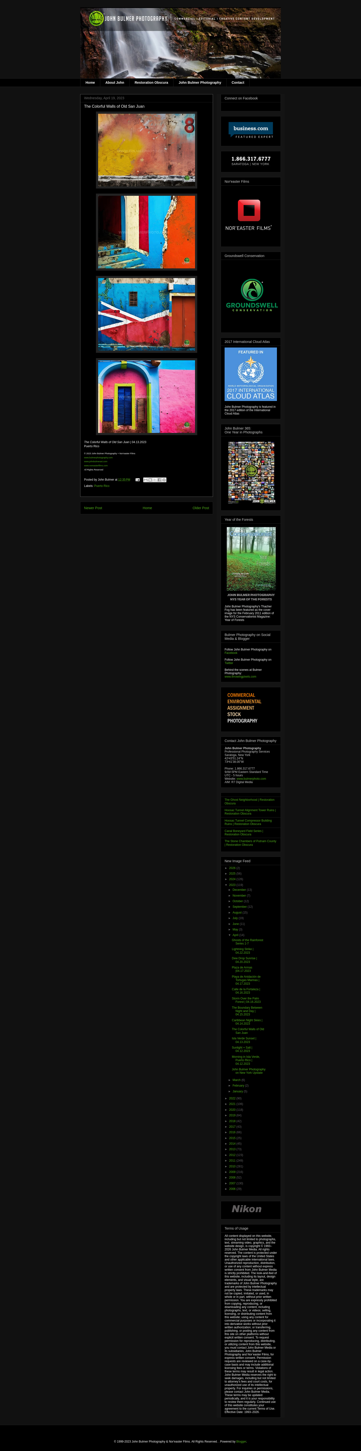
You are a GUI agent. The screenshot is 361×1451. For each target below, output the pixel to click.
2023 (232, 885)
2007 (232, 1183)
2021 (232, 1104)
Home (90, 82)
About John (114, 82)
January (238, 1091)
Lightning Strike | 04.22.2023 (242, 950)
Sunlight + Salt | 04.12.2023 (242, 1049)
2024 (232, 879)
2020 (232, 1109)
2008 (232, 1177)
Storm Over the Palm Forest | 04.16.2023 (246, 1000)
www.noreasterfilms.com (96, 465)
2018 (232, 1121)
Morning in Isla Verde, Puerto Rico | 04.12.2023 (246, 1060)
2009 (232, 1172)
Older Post (201, 508)
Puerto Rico (102, 486)
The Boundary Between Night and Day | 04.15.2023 (247, 1011)
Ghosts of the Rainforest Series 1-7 (247, 941)
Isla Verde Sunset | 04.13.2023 (244, 1040)
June (236, 924)
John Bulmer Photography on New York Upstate (249, 1071)
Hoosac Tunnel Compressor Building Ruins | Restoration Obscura (248, 822)
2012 (232, 1155)
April (236, 935)
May (236, 929)
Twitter (229, 663)
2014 (232, 1143)
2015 (232, 1138)
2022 (232, 1098)
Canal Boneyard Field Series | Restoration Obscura (244, 832)
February (239, 1085)
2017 (232, 1126)
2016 (232, 1132)
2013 (232, 1149)
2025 (232, 873)
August (238, 912)
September (240, 906)
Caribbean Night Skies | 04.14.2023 (247, 1022)
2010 (232, 1166)
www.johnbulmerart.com (95, 461)
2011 (232, 1160)
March (237, 1080)
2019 (232, 1115)
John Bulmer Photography (200, 82)
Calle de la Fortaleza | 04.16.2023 (246, 991)
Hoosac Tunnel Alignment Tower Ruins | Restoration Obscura (250, 812)
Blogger (241, 1441)
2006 (232, 1189)
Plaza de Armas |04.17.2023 (242, 969)
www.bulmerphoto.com (251, 778)
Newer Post (93, 508)
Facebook (231, 653)
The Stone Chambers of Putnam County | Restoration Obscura (250, 842)
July (236, 918)
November (240, 895)
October (238, 901)
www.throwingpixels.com (240, 676)
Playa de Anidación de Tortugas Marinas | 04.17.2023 (246, 980)
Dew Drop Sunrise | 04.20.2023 (244, 960)
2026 (232, 868)
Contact (238, 82)
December (240, 890)
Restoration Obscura (151, 82)
